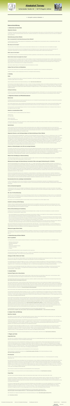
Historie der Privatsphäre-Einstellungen (21, 402)
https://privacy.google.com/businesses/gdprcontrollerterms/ (16, 390)
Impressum (61, 404)
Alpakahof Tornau (57, 402)
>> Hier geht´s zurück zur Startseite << (35, 17)
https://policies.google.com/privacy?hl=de (14, 352)
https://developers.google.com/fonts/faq (32, 351)
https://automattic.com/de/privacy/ (51, 331)
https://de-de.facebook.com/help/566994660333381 (34, 309)
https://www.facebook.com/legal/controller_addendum (35, 302)
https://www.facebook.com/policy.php (49, 309)
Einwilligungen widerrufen (33, 402)
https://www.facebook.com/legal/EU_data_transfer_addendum (17, 309)
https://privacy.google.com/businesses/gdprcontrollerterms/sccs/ (36, 390)
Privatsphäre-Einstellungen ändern (7, 402)
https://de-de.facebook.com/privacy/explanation (29, 287)
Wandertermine (63, 402)
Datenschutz (56, 404)
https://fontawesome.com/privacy (46, 370)
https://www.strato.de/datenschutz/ (36, 81)
